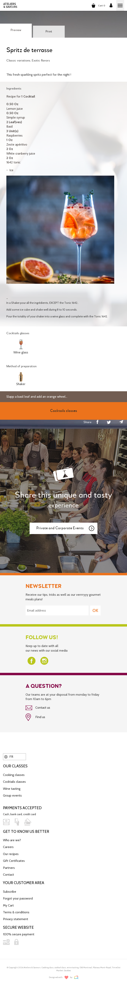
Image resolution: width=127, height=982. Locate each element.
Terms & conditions (16, 912)
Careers (8, 847)
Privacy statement (15, 919)
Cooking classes (14, 775)
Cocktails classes (14, 782)
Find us (35, 717)
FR (8, 757)
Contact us (38, 707)
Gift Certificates (14, 861)
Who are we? (12, 840)
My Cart (8, 905)
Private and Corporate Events (65, 528)
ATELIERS (10, 5)
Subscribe (9, 891)
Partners (9, 868)
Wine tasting (11, 789)
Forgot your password (18, 898)
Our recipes (11, 854)
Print (49, 31)
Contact (8, 874)
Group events (12, 795)
